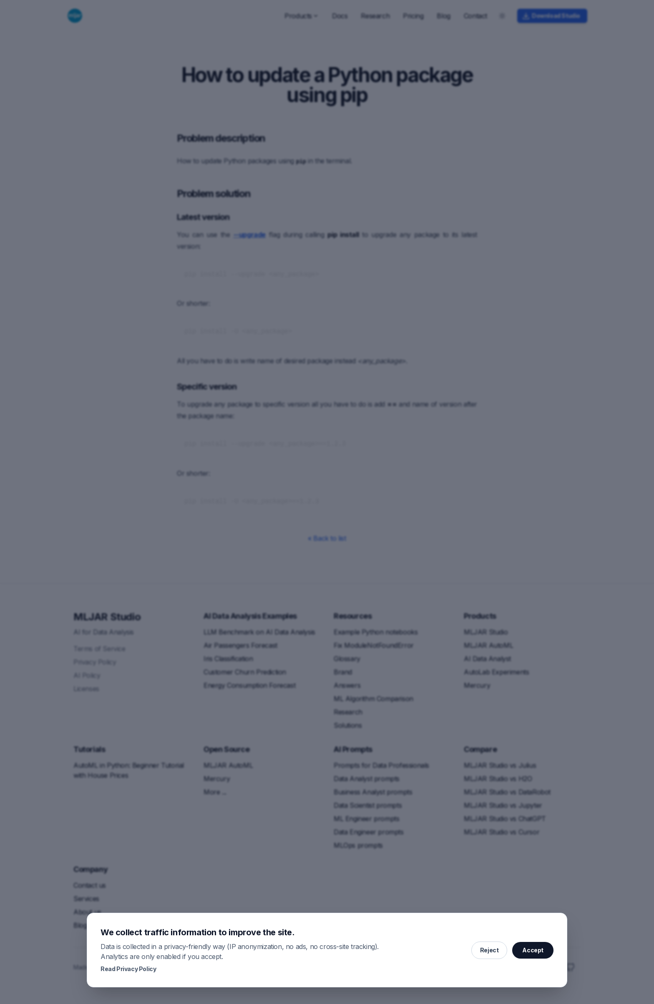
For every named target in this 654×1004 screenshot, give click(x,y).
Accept (532, 950)
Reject (489, 950)
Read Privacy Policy (128, 968)
